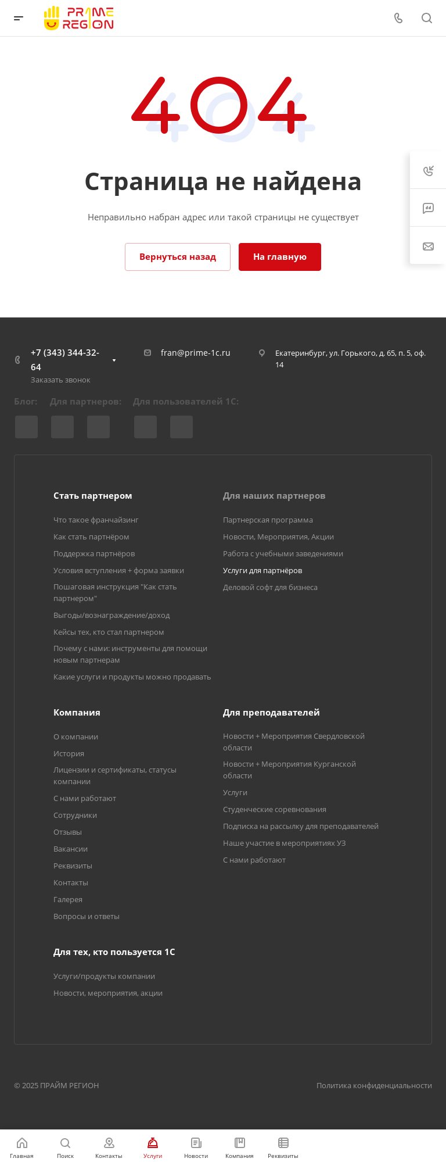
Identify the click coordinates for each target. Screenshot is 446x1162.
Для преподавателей (271, 712)
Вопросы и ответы (86, 916)
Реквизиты (72, 865)
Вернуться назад (177, 256)
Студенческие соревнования (274, 809)
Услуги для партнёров (262, 570)
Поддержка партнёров (94, 553)
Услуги (235, 792)
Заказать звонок (61, 379)
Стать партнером (92, 495)
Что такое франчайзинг (96, 519)
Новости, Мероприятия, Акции (278, 536)
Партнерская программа (268, 519)
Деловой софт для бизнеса (270, 587)
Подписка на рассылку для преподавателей (301, 826)
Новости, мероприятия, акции (108, 993)
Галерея (67, 899)
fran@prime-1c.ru (196, 352)
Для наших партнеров (274, 495)
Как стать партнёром (91, 536)
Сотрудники (75, 815)
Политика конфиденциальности (374, 1085)
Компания (76, 712)
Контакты (70, 882)
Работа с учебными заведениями (283, 553)
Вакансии (70, 848)
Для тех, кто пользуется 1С (114, 951)
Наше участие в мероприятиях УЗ (284, 843)
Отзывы (67, 832)
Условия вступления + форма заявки (118, 570)
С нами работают (84, 798)
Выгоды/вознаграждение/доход (111, 615)
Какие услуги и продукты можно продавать (132, 676)
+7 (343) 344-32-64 (65, 359)
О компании (75, 736)
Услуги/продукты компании (104, 976)
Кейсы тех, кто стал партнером (108, 632)
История (68, 753)
